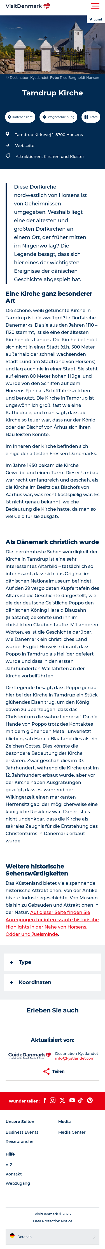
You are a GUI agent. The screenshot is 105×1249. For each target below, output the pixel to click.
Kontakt (14, 1174)
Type (20, 962)
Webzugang (18, 1183)
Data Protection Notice (52, 1221)
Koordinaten (30, 982)
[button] (77, 6)
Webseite (24, 145)
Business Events (22, 1132)
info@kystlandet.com (75, 1058)
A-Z (9, 1164)
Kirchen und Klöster (64, 156)
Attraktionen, (30, 156)
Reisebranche (20, 1141)
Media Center (72, 1132)
